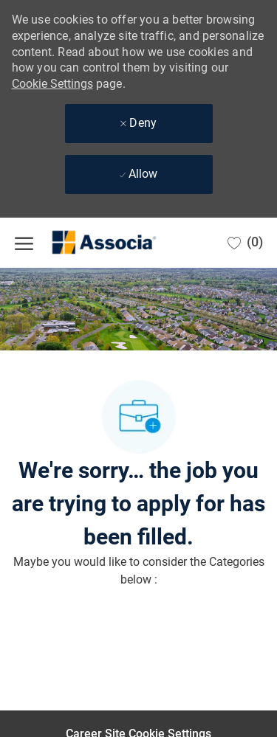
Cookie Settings (52, 84)
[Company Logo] (88, 242)
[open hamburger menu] (24, 243)
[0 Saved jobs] (245, 242)
